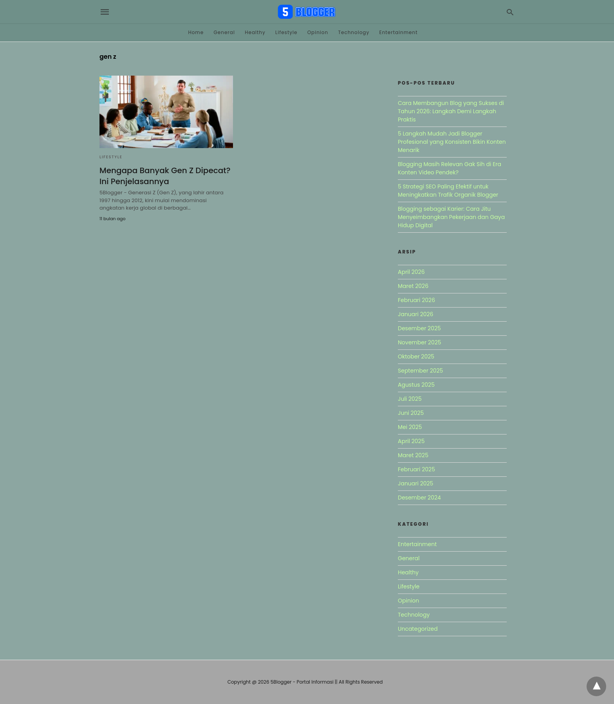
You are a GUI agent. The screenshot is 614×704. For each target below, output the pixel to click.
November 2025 (419, 342)
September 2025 (420, 371)
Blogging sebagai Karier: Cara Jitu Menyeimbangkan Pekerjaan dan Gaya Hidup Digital (451, 217)
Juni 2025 (411, 413)
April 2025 (411, 441)
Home (196, 32)
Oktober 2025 (416, 356)
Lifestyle (286, 32)
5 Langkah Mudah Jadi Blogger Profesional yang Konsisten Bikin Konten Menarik (452, 142)
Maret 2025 (413, 455)
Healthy (255, 32)
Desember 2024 (419, 497)
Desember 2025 (419, 328)
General (224, 32)
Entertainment (398, 32)
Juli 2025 (410, 399)
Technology (353, 32)
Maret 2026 (413, 286)
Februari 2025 (416, 469)
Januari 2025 (415, 483)
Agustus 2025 (416, 385)
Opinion (318, 32)
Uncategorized (418, 629)
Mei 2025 (410, 427)
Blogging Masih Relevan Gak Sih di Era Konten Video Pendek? (449, 168)
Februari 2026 (416, 300)
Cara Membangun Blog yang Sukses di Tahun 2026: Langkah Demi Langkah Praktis (451, 111)
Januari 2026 (415, 314)
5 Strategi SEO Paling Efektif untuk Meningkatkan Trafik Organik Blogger (448, 191)
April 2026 (411, 272)
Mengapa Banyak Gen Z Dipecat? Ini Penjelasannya (164, 176)
